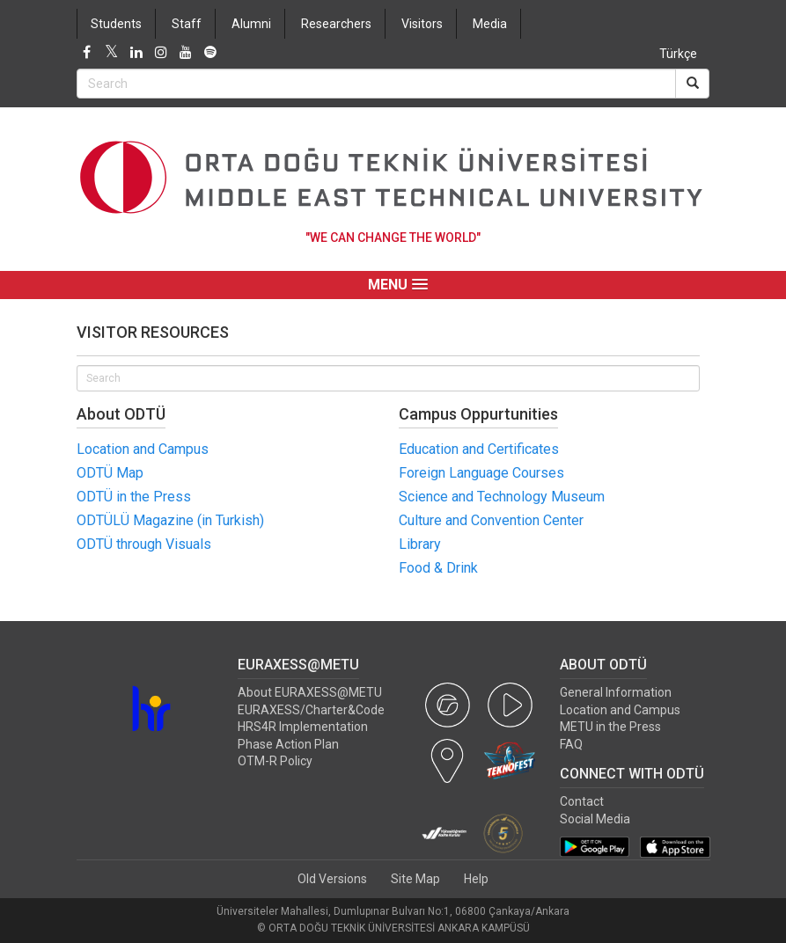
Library (420, 544)
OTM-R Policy (275, 761)
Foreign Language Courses (481, 472)
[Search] (692, 84)
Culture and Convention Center (491, 520)
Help (476, 879)
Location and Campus (143, 449)
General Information (616, 692)
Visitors (422, 24)
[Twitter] (111, 52)
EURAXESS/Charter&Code (311, 710)
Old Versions (332, 879)
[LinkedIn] (136, 52)
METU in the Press (610, 727)
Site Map (415, 879)
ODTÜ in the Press (134, 496)
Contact (582, 801)
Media (490, 24)
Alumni (251, 24)
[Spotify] (210, 52)
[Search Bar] (376, 84)
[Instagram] (161, 52)
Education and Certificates (479, 449)
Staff (187, 24)
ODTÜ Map (110, 472)
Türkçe (678, 54)
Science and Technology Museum (502, 496)
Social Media (595, 819)
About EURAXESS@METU (310, 692)
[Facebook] (87, 52)
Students (116, 24)
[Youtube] (185, 52)
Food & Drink (438, 567)
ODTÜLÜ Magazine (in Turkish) (170, 520)
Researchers (336, 24)
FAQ (571, 744)
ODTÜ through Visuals (144, 544)
